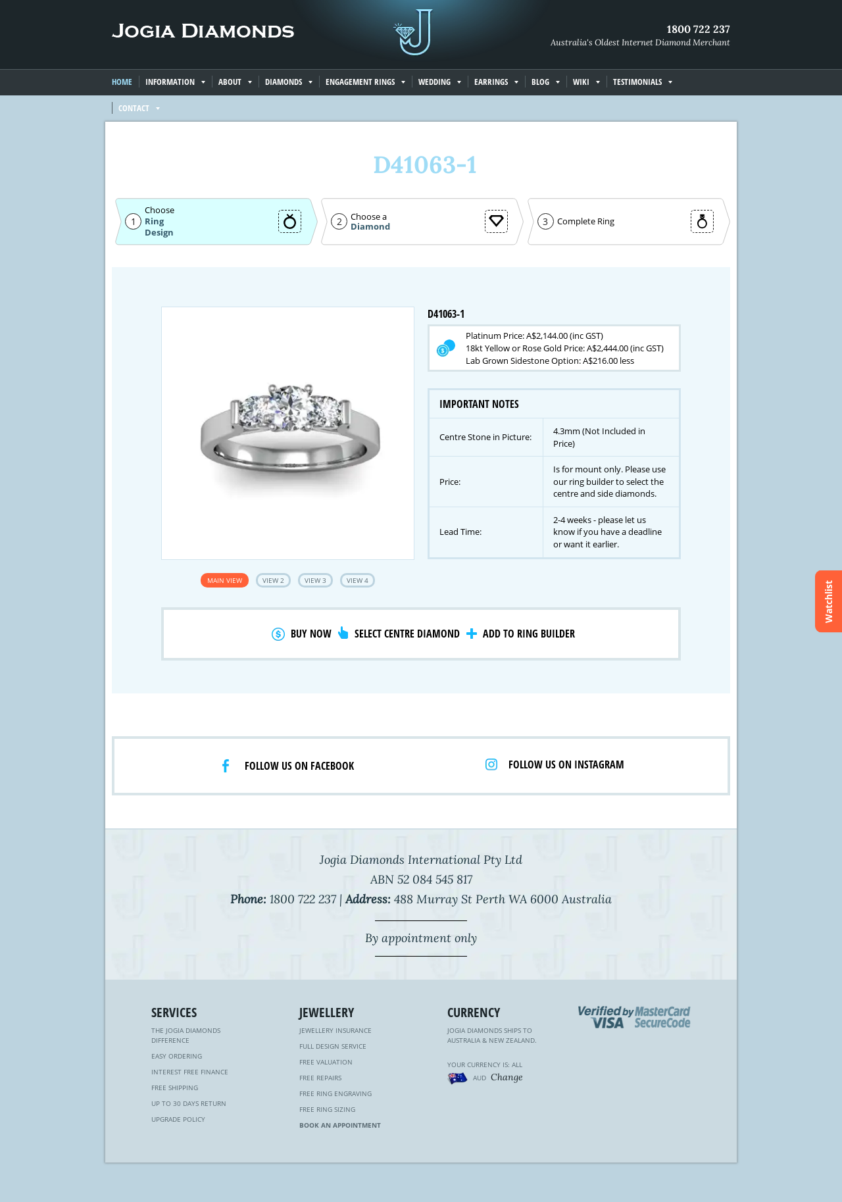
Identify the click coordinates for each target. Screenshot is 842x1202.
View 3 (315, 580)
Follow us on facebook (299, 766)
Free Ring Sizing (327, 1109)
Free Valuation (326, 1061)
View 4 (357, 580)
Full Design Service (332, 1046)
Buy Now (311, 633)
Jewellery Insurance (335, 1030)
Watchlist (828, 601)
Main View (224, 580)
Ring (154, 221)
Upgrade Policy (178, 1119)
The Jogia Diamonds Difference (185, 1035)
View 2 (273, 580)
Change (507, 1077)
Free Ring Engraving (335, 1093)
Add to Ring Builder (529, 633)
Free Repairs (320, 1077)
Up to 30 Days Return (188, 1103)
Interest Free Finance (189, 1071)
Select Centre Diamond (407, 633)
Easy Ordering (176, 1056)
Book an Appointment (340, 1125)
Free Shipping (174, 1087)
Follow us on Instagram (566, 764)
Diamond (370, 227)
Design (159, 233)
